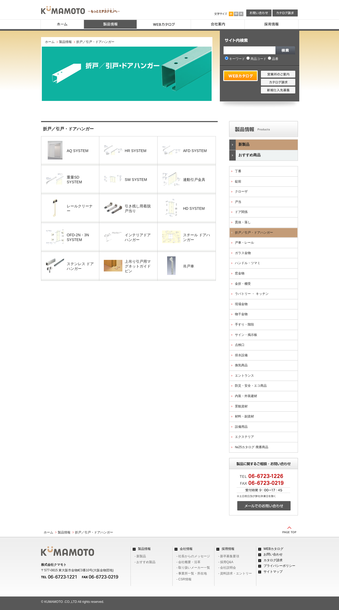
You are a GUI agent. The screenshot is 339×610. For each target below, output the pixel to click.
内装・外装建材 (246, 396)
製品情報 (65, 42)
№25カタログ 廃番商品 (251, 447)
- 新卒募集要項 (228, 556)
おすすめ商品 (245, 155)
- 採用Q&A (225, 562)
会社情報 (186, 549)
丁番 (238, 171)
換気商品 (241, 365)
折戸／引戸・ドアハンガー (254, 232)
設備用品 (241, 427)
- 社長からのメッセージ (193, 556)
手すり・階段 (244, 324)
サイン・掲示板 (246, 335)
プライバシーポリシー (279, 566)
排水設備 (241, 355)
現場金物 (241, 304)
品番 (273, 59)
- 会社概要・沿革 (188, 562)
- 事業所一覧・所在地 (191, 573)
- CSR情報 (183, 579)
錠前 (238, 181)
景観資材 (241, 406)
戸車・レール (244, 242)
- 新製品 (140, 556)
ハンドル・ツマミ (247, 263)
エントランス (244, 375)
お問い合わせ (273, 554)
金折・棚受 (243, 284)
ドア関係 (241, 212)
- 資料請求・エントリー (235, 573)
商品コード (256, 59)
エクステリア (244, 437)
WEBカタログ (273, 549)
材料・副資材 (244, 416)
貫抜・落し (243, 222)
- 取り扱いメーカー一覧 (193, 567)
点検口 (239, 345)
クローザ (241, 191)
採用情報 (228, 549)
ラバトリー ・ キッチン (252, 294)
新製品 (239, 145)
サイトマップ (273, 571)
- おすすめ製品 (145, 562)
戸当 (238, 202)
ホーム (50, 42)
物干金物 (241, 314)
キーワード (235, 59)
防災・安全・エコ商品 (251, 386)
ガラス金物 (243, 253)
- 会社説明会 (227, 567)
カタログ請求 (273, 560)
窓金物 (239, 273)
